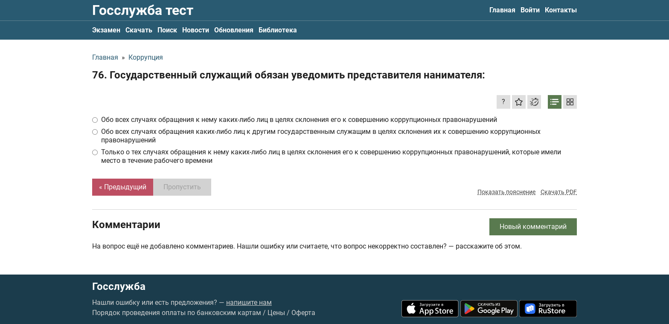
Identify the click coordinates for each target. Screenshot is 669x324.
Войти (530, 10)
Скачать (138, 30)
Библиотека (278, 30)
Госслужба (118, 286)
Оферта (303, 313)
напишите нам (249, 302)
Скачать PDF (559, 191)
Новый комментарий (533, 227)
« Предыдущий (122, 187)
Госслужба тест (142, 10)
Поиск (167, 30)
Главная (502, 10)
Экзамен (106, 30)
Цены (276, 313)
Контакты (561, 10)
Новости (195, 30)
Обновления (233, 30)
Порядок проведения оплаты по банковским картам (176, 313)
